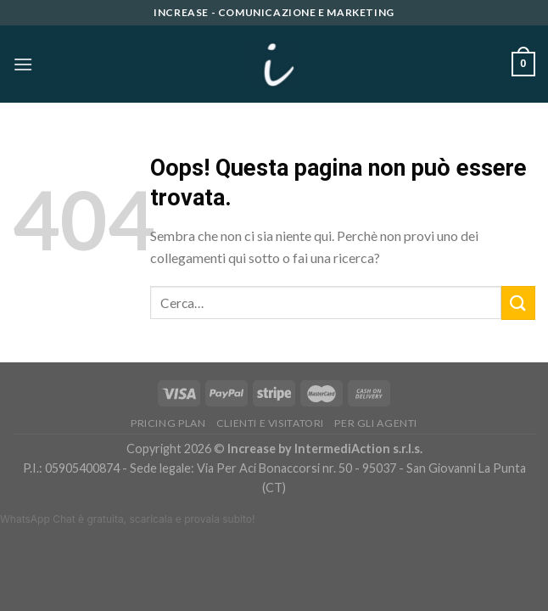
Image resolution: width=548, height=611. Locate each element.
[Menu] (23, 64)
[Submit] (518, 302)
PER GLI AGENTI (375, 423)
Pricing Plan (168, 423)
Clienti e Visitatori (270, 423)
